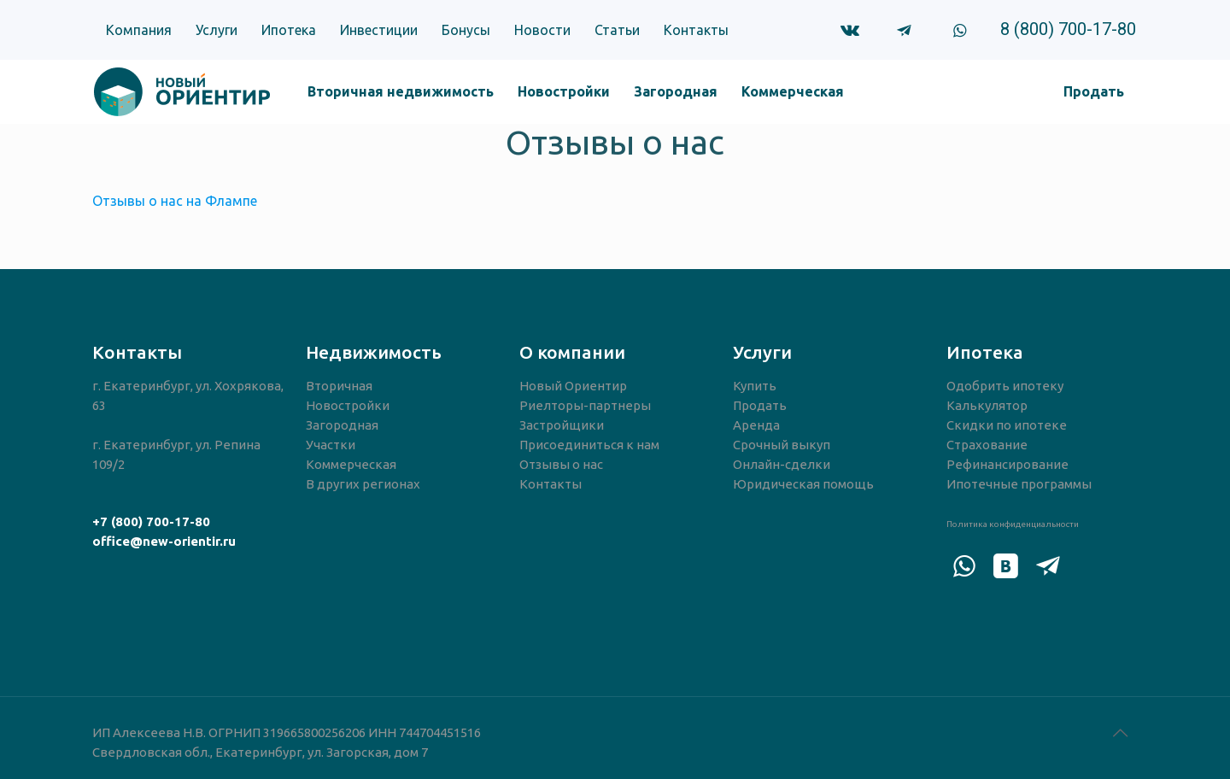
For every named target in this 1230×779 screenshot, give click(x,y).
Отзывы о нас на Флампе (174, 200)
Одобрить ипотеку (1004, 385)
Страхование (987, 444)
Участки (330, 444)
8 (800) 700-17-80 (1068, 29)
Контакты (550, 484)
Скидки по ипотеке (1006, 425)
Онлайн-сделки (781, 464)
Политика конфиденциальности (1012, 524)
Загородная (342, 425)
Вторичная (339, 385)
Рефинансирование (1007, 464)
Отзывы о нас (561, 464)
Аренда (756, 425)
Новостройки (348, 405)
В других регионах (363, 484)
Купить (754, 385)
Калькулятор (987, 405)
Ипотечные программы (1019, 484)
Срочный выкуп (781, 444)
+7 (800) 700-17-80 (151, 521)
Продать (760, 405)
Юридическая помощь (803, 484)
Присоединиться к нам (589, 444)
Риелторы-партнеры (585, 405)
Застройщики (561, 425)
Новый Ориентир (573, 385)
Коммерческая (351, 464)
